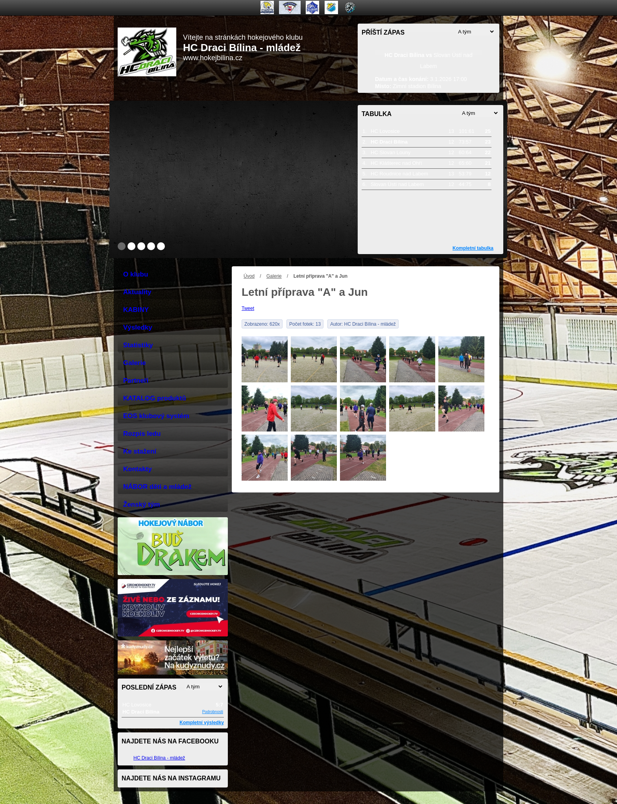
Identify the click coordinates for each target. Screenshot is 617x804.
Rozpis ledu (142, 433)
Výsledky (137, 327)
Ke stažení (139, 451)
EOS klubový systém (156, 416)
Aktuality (137, 292)
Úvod (249, 276)
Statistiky (138, 345)
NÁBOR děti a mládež (157, 487)
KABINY (136, 309)
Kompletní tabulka (473, 248)
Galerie (274, 276)
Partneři (135, 380)
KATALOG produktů (154, 398)
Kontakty (137, 469)
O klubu (135, 274)
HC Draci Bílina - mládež (159, 758)
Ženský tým (141, 504)
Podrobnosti (212, 712)
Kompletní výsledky (201, 722)
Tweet (248, 308)
